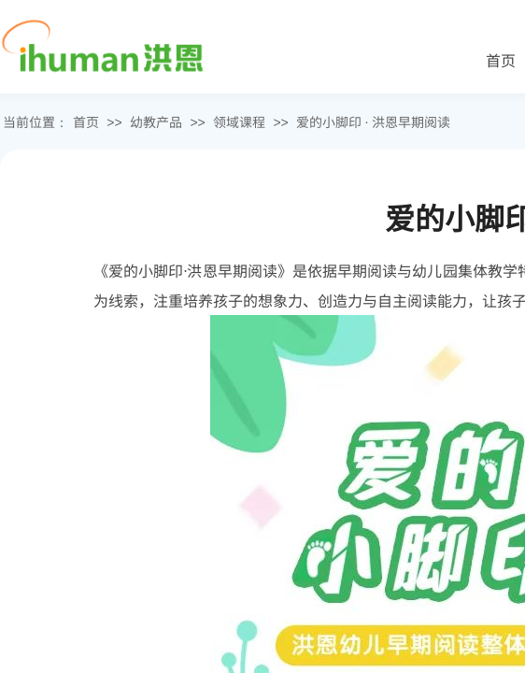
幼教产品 (156, 121)
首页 (86, 121)
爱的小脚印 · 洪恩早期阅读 (373, 121)
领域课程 (239, 121)
